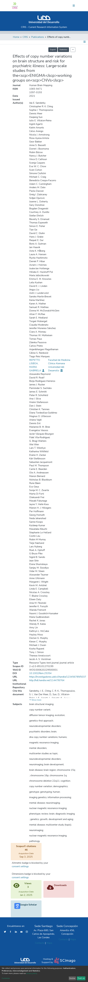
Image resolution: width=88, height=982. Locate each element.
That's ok (81, 978)
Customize (6, 978)
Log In (65, 5)
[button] (59, 5)
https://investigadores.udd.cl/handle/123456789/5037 (57, 676)
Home (16, 37)
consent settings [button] (20, 866)
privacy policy (31, 973)
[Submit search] (55, 5)
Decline (72, 978)
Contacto (39, 943)
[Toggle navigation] (73, 5)
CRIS (25, 37)
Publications (37, 37)
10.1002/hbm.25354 (40, 673)
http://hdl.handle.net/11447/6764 (46, 680)
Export (53, 49)
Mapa (49, 943)
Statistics (63, 49)
